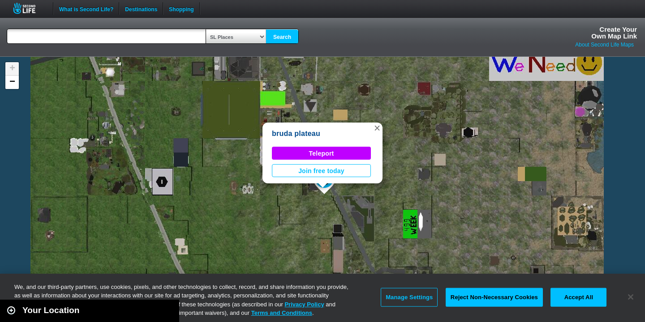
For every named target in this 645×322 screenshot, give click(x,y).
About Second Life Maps (604, 45)
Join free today (321, 170)
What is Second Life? (86, 8)
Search (282, 37)
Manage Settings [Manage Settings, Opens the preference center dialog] (409, 297)
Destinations (141, 8)
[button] (377, 128)
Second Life (29, 8)
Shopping (181, 8)
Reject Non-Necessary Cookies (494, 297)
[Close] (631, 297)
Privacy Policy (304, 304)
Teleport (321, 153)
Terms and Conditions (281, 312)
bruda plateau (296, 133)
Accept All (578, 297)
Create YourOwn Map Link (614, 32)
